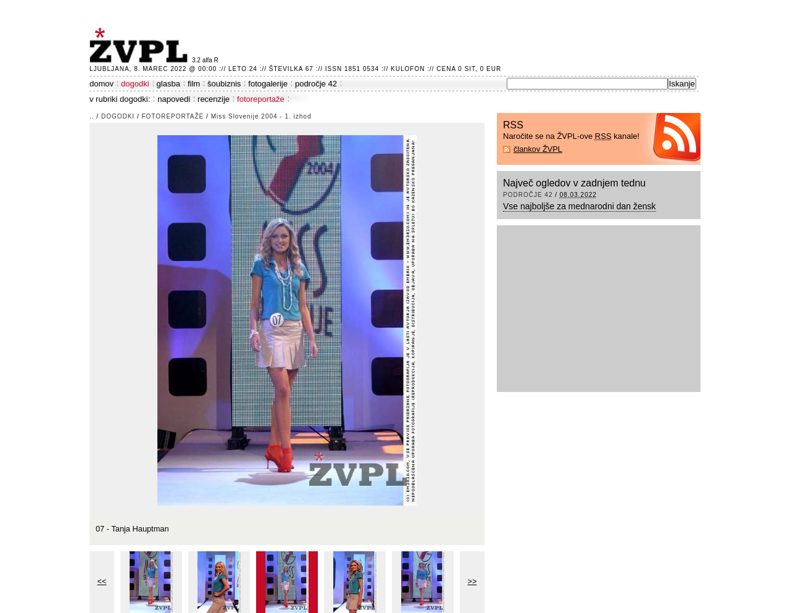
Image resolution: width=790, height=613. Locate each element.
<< (102, 581)
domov (101, 83)
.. (91, 116)
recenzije (214, 99)
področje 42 (316, 83)
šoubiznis (224, 83)
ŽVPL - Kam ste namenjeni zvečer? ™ (140, 45)
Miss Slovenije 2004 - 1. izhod (261, 116)
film (194, 83)
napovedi (173, 99)
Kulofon (408, 68)
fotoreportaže (261, 99)
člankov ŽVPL (538, 149)
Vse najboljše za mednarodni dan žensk (579, 206)
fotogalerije (268, 83)
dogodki (135, 83)
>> (472, 581)
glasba (168, 83)
